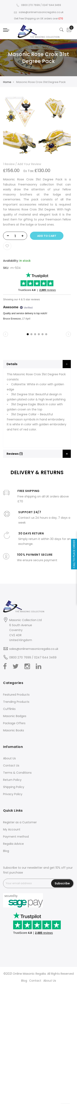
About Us (9, 758)
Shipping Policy (13, 787)
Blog (6, 851)
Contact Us (11, 765)
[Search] (61, 30)
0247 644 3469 (51, 5)
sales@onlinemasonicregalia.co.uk (38, 12)
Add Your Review (29, 164)
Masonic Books (13, 730)
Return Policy (12, 780)
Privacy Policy (12, 794)
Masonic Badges (14, 716)
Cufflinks (9, 709)
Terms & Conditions (17, 773)
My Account (11, 829)
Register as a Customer (20, 822)
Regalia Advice (13, 844)
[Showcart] (69, 30)
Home (7, 82)
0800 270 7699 (28, 5)
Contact (35, 981)
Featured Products (16, 695)
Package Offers (14, 723)
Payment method (16, 837)
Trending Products (16, 702)
